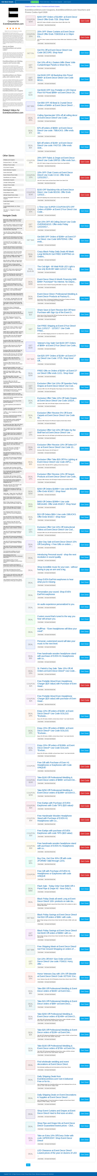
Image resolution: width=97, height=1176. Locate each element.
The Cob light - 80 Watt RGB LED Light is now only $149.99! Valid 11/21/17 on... (13, 299)
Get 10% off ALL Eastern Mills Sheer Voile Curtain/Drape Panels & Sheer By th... (12, 233)
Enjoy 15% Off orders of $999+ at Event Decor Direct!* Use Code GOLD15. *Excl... (13, 444)
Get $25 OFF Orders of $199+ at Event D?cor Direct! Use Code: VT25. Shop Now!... (12, 328)
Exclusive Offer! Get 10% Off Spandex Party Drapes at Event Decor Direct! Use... (12, 337)
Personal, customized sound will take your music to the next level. (12, 416)
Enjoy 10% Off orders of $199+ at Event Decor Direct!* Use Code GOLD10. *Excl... (13, 439)
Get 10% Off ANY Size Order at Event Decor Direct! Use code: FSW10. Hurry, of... (12, 518)
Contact (22, 1174)
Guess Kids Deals (7, 172)
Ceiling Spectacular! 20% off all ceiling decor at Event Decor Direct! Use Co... (12, 252)
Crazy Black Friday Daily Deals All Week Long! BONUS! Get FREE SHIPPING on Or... (13, 295)
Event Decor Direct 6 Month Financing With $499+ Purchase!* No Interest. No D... (12, 303)
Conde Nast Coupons (8, 201)
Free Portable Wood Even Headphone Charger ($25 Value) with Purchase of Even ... (12, 429)
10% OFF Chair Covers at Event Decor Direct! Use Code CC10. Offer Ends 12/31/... (12, 270)
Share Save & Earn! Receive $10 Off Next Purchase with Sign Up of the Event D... (13, 313)
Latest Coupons (67, 1)
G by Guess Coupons (8, 167)
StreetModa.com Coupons (9, 177)
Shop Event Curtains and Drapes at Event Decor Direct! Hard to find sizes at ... (13, 566)
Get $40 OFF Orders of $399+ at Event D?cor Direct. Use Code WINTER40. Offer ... (12, 290)
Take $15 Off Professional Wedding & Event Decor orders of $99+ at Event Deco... (12, 533)
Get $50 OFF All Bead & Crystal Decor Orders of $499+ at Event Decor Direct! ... (12, 248)
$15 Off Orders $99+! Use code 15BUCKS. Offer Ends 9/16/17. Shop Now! (12, 377)
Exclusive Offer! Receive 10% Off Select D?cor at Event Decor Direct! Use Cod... (13, 354)
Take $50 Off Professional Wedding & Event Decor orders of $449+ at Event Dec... (12, 528)
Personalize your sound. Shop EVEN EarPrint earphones (12, 401)
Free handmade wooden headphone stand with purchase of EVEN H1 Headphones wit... (12, 420)
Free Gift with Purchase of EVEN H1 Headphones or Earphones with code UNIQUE (12, 489)
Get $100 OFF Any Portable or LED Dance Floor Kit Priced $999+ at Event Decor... (12, 243)
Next (28, 1164)
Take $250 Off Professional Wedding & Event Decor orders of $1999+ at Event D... (12, 464)
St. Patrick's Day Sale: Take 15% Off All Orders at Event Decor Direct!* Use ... (12, 425)
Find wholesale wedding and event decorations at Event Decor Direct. (11, 552)
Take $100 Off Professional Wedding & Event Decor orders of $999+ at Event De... (12, 459)
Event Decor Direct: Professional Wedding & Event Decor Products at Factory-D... (12, 308)
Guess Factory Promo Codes (10, 175)
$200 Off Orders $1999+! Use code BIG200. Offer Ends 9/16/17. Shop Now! (13, 368)
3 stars (13, 28)
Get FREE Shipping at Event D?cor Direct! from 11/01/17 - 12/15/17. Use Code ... (12, 318)
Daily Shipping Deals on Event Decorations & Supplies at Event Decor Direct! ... (12, 561)
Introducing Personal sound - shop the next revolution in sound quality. (12, 390)
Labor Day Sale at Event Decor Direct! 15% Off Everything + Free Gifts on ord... (13, 386)
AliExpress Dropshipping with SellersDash (45, 1174)
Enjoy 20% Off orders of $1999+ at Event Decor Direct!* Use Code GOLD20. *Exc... (11, 449)
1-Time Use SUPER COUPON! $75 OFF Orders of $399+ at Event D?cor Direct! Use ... (13, 280)
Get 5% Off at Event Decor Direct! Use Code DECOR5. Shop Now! (12, 229)
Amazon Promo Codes (8, 185)
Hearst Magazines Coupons (10, 190)
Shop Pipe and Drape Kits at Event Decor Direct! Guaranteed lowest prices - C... (13, 571)
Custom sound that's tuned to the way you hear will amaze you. (12, 409)
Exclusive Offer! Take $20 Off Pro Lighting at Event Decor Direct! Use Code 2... (11, 359)
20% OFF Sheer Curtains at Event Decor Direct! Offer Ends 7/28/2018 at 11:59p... (13, 225)
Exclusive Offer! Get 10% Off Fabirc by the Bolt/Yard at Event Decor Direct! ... (12, 351)
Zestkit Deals (6, 203)
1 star (7, 28)
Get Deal (85, 53)
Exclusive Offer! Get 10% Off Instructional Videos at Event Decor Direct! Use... (11, 382)
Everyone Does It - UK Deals (10, 162)
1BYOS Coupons (7, 187)
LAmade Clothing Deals (9, 182)
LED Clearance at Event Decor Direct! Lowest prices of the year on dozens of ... (12, 581)
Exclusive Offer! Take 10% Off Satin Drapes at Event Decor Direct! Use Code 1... (13, 342)
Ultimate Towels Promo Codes (10, 195)
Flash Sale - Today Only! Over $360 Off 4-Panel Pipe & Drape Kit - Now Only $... (13, 494)
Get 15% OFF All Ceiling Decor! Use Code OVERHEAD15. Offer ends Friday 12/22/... (13, 285)
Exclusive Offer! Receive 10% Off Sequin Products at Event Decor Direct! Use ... (12, 364)
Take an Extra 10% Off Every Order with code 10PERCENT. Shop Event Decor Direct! (13, 576)
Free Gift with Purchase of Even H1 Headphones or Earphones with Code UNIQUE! (12, 454)
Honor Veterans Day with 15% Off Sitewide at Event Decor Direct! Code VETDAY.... (12, 523)
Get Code (85, 21)
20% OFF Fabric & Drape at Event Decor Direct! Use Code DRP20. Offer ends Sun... (12, 265)
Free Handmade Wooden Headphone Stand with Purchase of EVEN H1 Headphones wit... (12, 472)
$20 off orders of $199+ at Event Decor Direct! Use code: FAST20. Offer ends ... (13, 261)
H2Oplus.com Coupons (9, 159)
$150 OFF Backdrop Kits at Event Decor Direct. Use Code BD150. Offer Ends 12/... (13, 275)
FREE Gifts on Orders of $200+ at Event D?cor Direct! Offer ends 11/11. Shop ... (13, 332)
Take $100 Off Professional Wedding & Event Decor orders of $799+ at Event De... (12, 547)
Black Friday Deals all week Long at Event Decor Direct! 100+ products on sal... (12, 498)
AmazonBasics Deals (8, 192)
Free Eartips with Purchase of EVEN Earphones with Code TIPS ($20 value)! (13, 468)
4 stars (16, 28)
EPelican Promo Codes (9, 165)
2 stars (10, 28)
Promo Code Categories (56, 1)
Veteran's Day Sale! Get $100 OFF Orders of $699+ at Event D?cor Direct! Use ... (12, 323)
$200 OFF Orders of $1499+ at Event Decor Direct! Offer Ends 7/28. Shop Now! (12, 221)
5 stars (19, 28)
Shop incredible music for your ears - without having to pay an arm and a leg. (12, 394)
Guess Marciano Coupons (9, 170)
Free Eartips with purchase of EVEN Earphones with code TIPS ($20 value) (12, 476)
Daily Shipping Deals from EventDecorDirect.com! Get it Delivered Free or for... (12, 556)
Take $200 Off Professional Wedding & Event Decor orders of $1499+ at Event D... (12, 538)
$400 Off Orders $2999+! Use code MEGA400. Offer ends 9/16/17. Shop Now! (12, 372)
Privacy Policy (28, 1174)
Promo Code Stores (44, 1)
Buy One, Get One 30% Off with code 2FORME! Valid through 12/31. (12, 485)
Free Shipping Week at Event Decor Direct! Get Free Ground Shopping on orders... (12, 513)
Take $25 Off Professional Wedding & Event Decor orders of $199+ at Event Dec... (12, 542)
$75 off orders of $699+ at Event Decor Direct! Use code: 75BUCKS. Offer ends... (12, 257)
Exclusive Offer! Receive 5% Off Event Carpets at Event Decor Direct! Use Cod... (12, 346)
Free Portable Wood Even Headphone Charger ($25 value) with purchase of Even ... (12, 434)
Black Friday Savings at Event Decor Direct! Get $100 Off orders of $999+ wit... (12, 508)
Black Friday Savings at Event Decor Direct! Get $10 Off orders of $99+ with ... (12, 503)
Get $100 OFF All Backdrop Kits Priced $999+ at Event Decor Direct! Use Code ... (13, 238)
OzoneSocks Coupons (8, 180)
